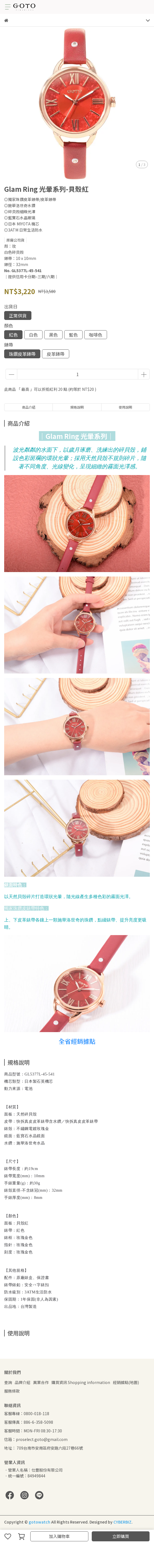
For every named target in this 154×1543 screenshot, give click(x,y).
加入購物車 (59, 1536)
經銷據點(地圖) (126, 1382)
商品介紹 (28, 407)
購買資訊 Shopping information (80, 1382)
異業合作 (41, 1382)
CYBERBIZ (122, 1522)
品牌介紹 (22, 1382)
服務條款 (12, 1391)
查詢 (8, 1382)
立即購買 (120, 1536)
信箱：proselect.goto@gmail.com (36, 1439)
